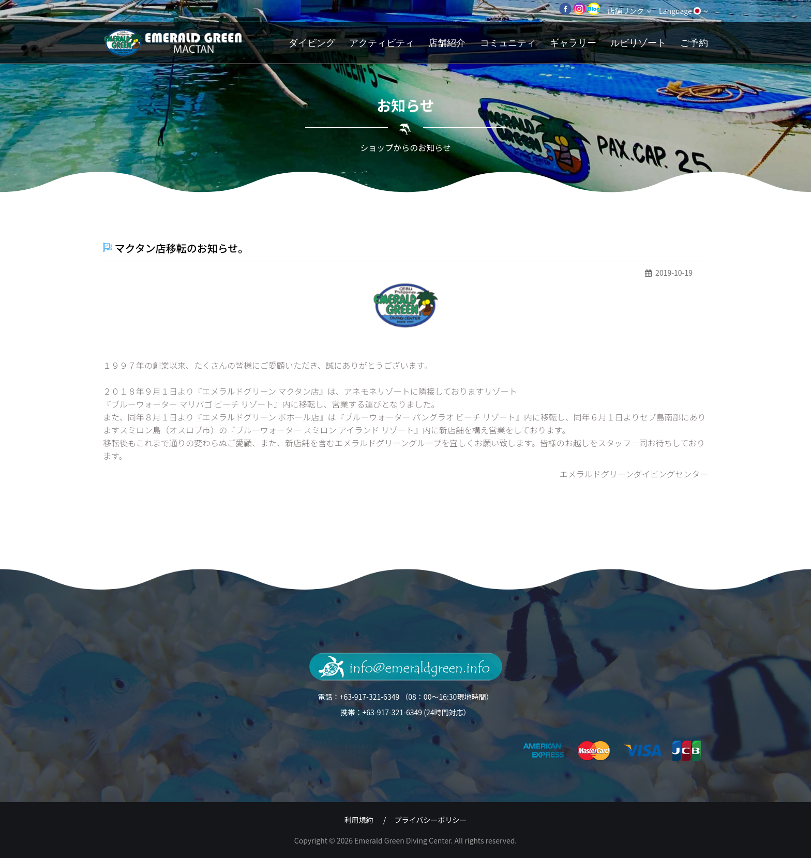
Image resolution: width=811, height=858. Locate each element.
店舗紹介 (446, 42)
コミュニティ (508, 42)
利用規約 (358, 820)
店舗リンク (629, 11)
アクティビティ (381, 42)
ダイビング (312, 42)
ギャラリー (573, 42)
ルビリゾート (638, 42)
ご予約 (694, 42)
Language (683, 11)
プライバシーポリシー (431, 820)
